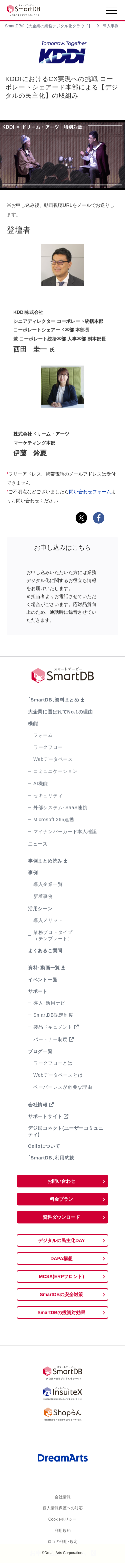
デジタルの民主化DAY (61, 1240)
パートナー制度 (50, 1039)
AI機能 (40, 783)
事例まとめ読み (45, 861)
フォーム (43, 735)
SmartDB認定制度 (53, 1015)
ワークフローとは (53, 1063)
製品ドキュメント (53, 1027)
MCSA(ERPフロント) (61, 1276)
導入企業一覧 (48, 884)
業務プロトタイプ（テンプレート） (53, 935)
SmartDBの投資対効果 (62, 1312)
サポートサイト (45, 1116)
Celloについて (44, 1146)
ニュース (38, 844)
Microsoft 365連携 (53, 819)
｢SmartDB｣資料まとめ (53, 699)
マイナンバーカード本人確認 (65, 831)
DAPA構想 (61, 1258)
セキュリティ (48, 795)
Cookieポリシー (62, 1519)
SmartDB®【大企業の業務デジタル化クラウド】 (48, 26)
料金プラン (61, 1199)
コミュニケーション (55, 771)
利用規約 (63, 1530)
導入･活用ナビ (49, 1003)
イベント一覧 (42, 979)
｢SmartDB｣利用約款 (51, 1157)
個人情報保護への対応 (63, 1508)
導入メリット (48, 920)
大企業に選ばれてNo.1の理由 (60, 711)
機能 (33, 723)
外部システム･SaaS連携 (60, 807)
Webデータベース (53, 759)
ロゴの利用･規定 (63, 1541)
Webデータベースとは (58, 1075)
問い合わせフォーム (90, 491)
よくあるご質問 (45, 950)
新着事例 (43, 896)
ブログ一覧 (40, 1051)
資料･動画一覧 (44, 967)
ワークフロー (48, 747)
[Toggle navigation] (111, 12)
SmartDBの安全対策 (61, 1294)
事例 (33, 872)
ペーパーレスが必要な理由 (62, 1087)
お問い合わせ (61, 1181)
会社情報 (38, 1104)
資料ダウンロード (61, 1217)
